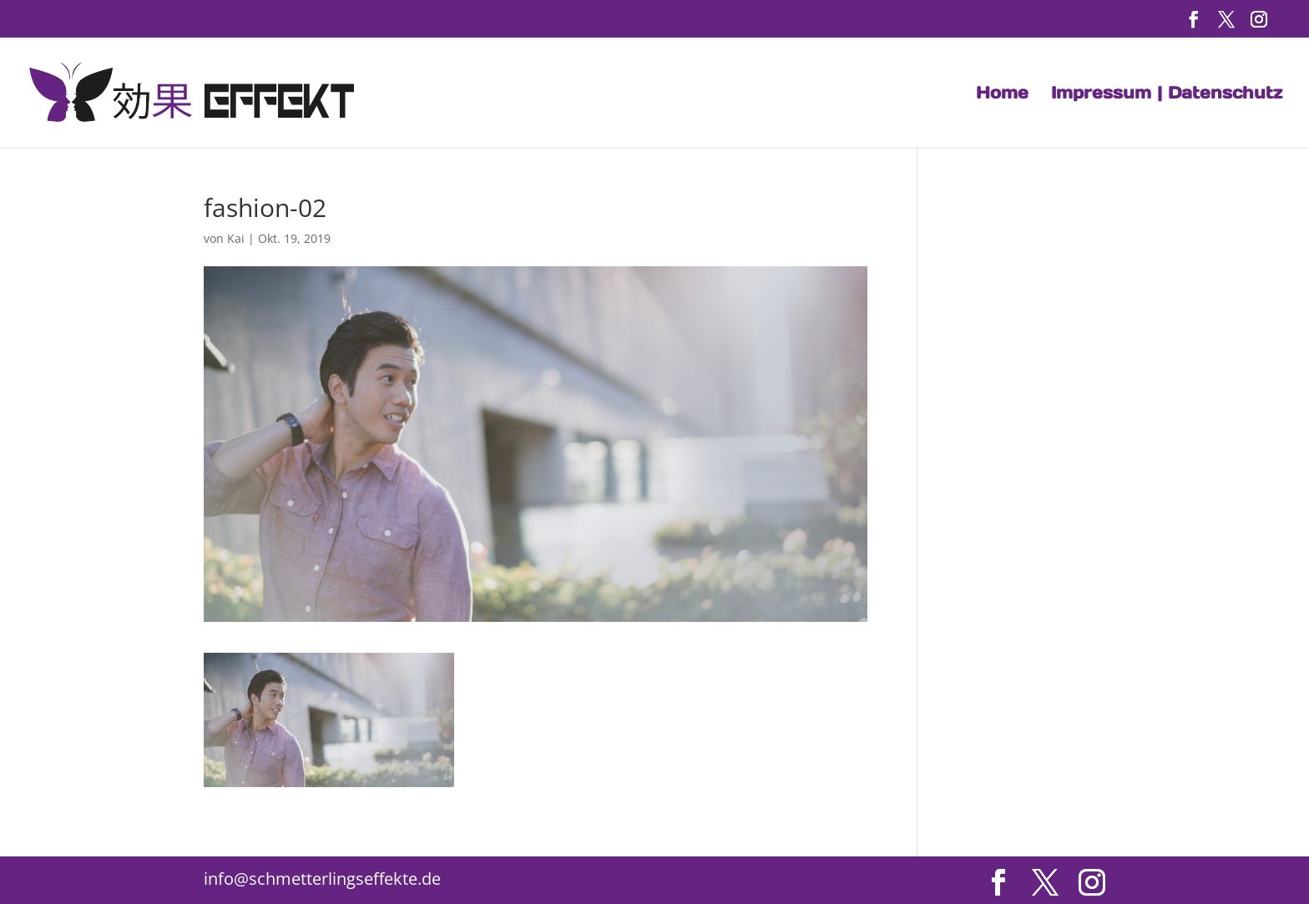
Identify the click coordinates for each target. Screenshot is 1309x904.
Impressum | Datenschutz (1166, 95)
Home (1002, 95)
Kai (236, 238)
